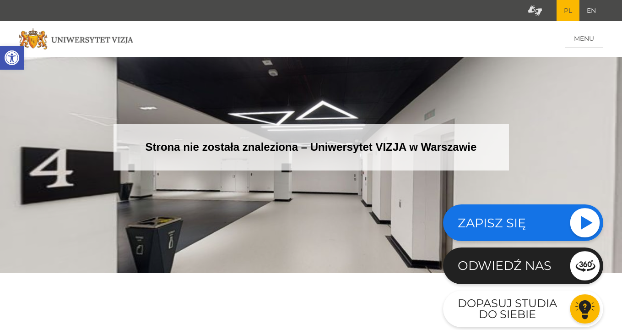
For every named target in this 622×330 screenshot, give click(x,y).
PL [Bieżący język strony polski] (568, 10)
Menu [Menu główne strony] (584, 38)
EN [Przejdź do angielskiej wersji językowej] (591, 10)
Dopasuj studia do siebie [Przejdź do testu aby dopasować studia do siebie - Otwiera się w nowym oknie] (507, 309)
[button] (12, 58)
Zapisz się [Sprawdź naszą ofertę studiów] (492, 223)
